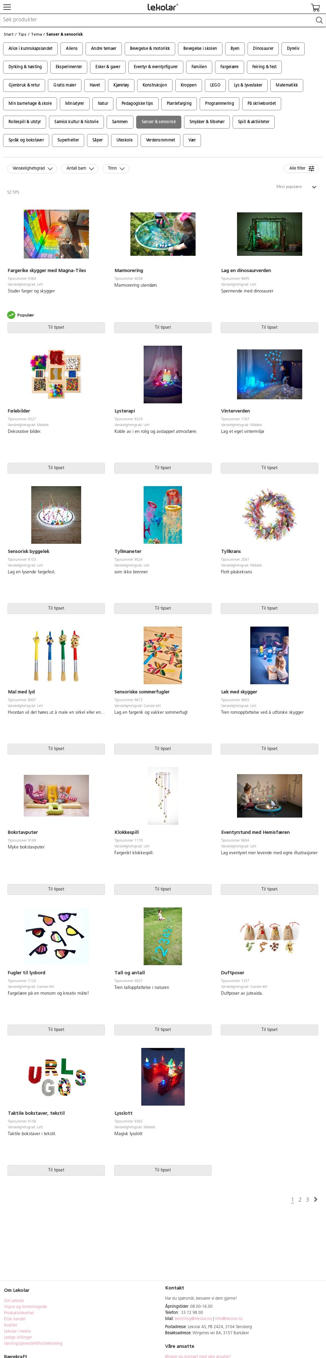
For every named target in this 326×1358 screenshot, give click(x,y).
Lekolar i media (17, 1332)
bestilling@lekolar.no (193, 1319)
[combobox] (163, 20)
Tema (36, 34)
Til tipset (56, 327)
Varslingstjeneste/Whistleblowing (33, 1344)
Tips (22, 34)
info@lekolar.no (229, 1319)
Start (9, 34)
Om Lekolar (14, 1301)
